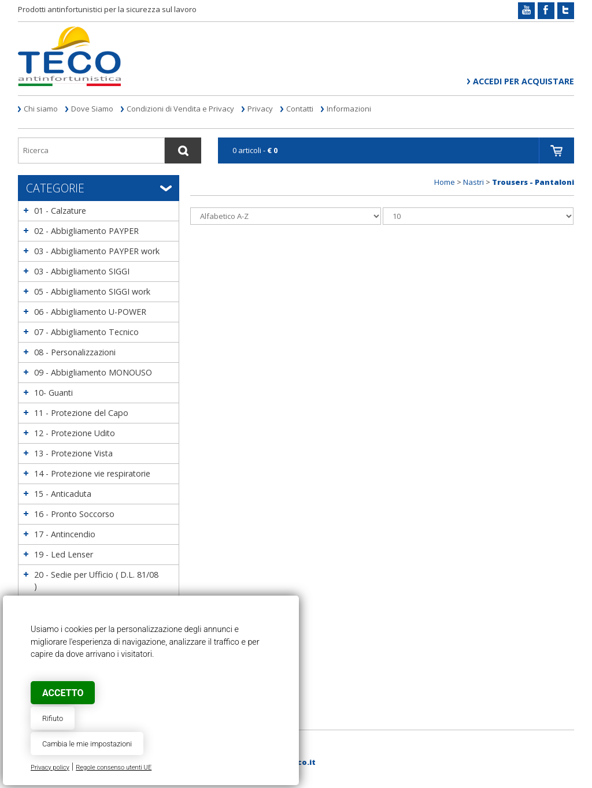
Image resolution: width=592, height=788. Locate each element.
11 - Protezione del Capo (81, 412)
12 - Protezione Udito (74, 433)
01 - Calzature (60, 210)
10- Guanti (53, 392)
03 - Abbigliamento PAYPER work (97, 251)
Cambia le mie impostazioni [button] (87, 743)
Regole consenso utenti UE (113, 767)
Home (444, 182)
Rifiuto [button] (52, 718)
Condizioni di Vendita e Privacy (180, 108)
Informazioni (349, 108)
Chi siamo (41, 108)
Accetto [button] (62, 692)
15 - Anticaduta (62, 493)
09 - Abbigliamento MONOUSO (93, 372)
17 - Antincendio (64, 534)
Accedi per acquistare (523, 81)
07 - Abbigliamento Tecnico (86, 331)
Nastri (473, 182)
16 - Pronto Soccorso (74, 513)
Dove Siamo (92, 108)
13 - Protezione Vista (73, 453)
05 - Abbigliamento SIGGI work (92, 291)
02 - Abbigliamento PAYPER (86, 230)
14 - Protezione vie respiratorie (92, 473)
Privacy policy (50, 767)
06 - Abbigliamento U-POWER (90, 311)
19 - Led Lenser (63, 554)
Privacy (260, 108)
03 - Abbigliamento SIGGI (82, 271)
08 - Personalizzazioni (75, 352)
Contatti (299, 108)
